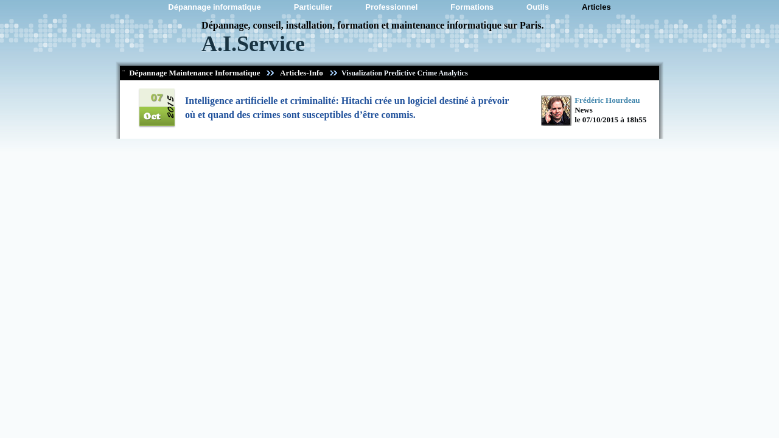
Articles (596, 7)
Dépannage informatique (214, 7)
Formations (472, 7)
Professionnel (391, 7)
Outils (537, 7)
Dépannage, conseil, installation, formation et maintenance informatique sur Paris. (372, 25)
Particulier (313, 7)
